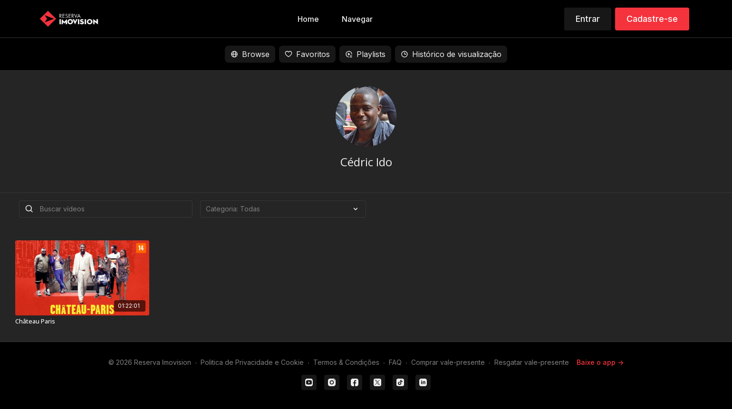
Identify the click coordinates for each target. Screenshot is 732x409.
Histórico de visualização (451, 54)
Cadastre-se (652, 19)
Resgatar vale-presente (531, 362)
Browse (250, 54)
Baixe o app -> (600, 362)
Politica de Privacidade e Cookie (252, 362)
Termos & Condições (346, 362)
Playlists (365, 54)
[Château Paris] (82, 321)
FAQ (395, 362)
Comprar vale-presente (448, 362)
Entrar (588, 19)
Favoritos (307, 54)
